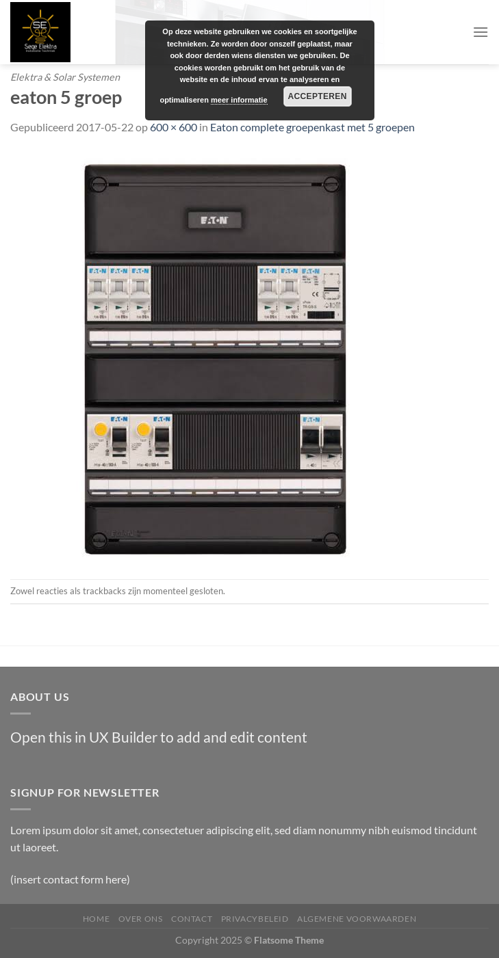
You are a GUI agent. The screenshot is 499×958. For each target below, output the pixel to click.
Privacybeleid (255, 919)
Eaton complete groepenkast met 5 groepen (312, 126)
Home (96, 919)
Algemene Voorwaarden (356, 919)
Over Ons (140, 919)
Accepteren (316, 96)
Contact (191, 919)
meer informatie (239, 100)
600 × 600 (173, 126)
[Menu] (480, 32)
